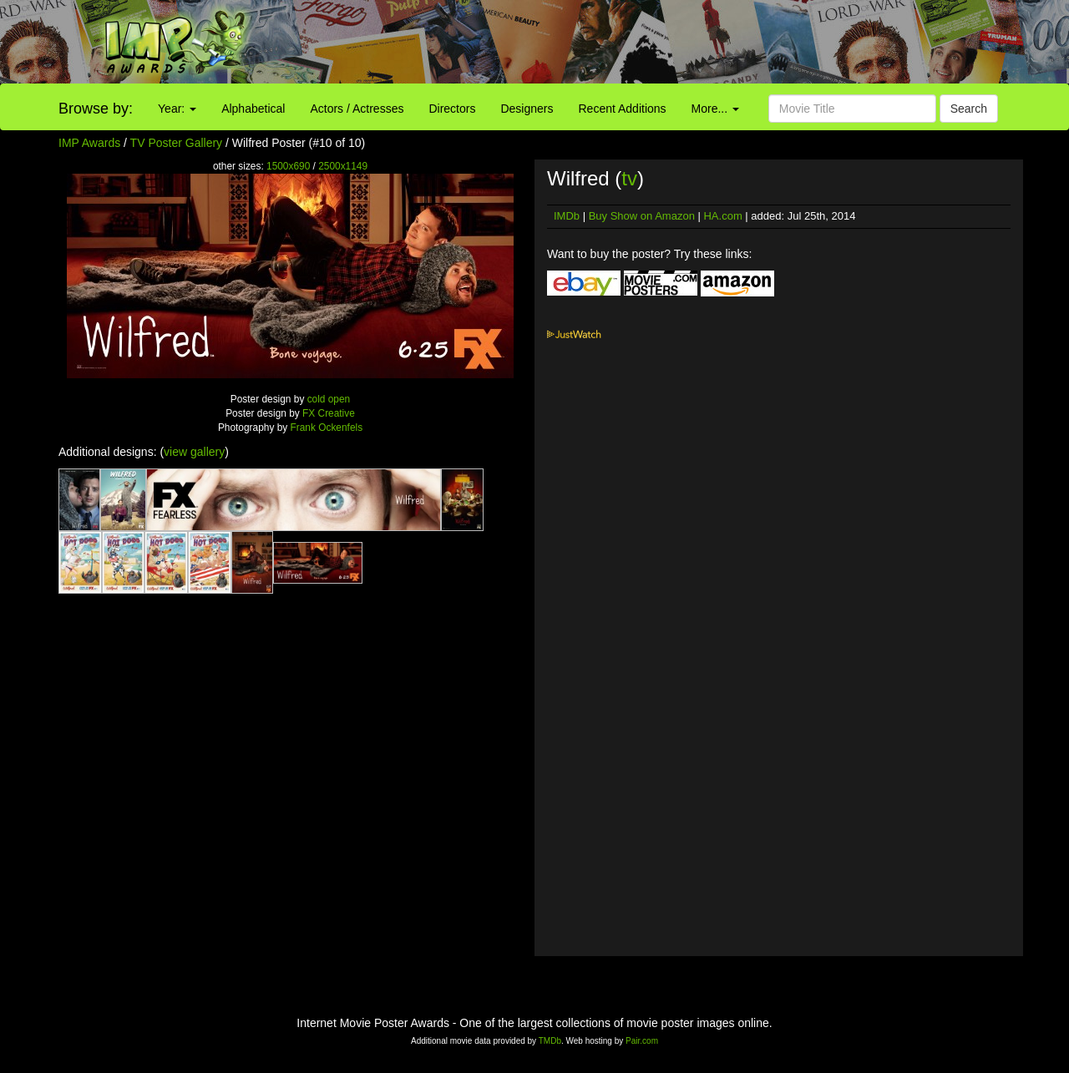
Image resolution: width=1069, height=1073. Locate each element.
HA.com (722, 216)
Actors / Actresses (356, 108)
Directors (451, 108)
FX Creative (328, 413)
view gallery (194, 451)
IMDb (567, 216)
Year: (177, 108)
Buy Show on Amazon (642, 216)
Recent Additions (622, 108)
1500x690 (288, 166)
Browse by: (95, 108)
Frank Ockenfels (327, 427)
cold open (329, 399)
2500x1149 (342, 166)
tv (629, 178)
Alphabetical (253, 108)
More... (715, 108)
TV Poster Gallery (176, 142)
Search (968, 108)
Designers (526, 108)
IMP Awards (89, 142)
